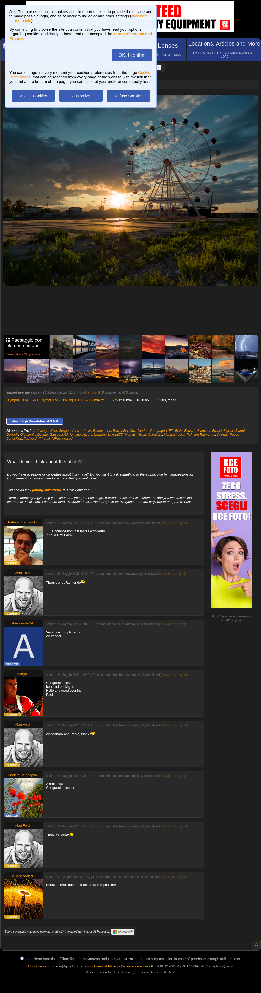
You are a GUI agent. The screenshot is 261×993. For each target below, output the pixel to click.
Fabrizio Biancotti (197, 431)
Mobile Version (38, 966)
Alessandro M (81, 431)
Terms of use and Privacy (100, 966)
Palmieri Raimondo (201, 434)
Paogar (222, 434)
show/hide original (174, 523)
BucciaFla (120, 431)
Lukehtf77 (115, 434)
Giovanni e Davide (34, 434)
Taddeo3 (30, 438)
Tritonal (44, 438)
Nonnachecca (174, 434)
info (238, 620)
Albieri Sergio (59, 431)
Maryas (130, 434)
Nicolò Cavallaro (150, 434)
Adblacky (40, 431)
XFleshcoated (62, 438)
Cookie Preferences (134, 966)
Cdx (133, 431)
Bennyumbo (102, 431)
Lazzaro (100, 434)
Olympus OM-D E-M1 (22, 400)
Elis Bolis (175, 431)
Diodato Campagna (152, 431)
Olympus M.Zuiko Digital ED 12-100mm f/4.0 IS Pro (79, 400)
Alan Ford (92, 392)
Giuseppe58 (59, 434)
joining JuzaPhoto (46, 490)
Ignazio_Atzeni (81, 434)
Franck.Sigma (222, 431)
